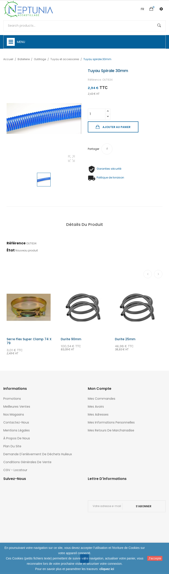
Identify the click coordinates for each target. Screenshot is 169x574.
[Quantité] (96, 114)
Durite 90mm (71, 339)
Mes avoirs (96, 406)
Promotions (12, 398)
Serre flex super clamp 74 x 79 (29, 341)
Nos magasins (13, 414)
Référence (16, 243)
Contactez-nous (16, 422)
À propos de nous (16, 438)
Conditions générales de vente (27, 462)
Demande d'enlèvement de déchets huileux (37, 454)
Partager (106, 148)
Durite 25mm (125, 339)
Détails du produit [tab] (84, 224)
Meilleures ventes (16, 406)
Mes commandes (101, 398)
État (11, 250)
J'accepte (154, 558)
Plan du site (12, 446)
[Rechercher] (84, 25)
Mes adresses (98, 414)
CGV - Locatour (15, 470)
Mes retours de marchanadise (111, 430)
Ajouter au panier (116, 127)
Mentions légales (16, 430)
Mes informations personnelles (111, 422)
